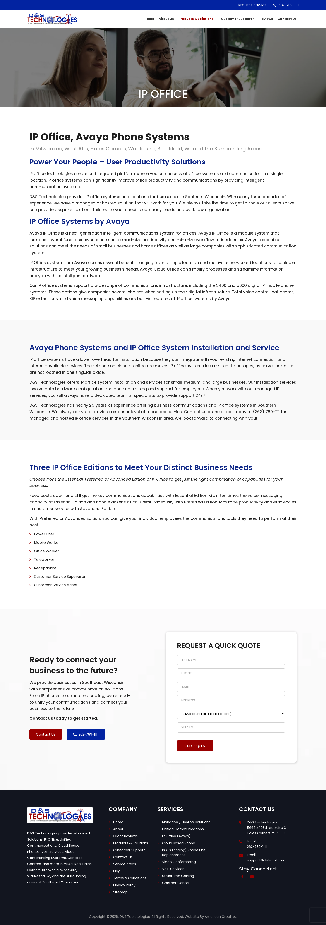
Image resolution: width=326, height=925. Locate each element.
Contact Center (175, 882)
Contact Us (123, 857)
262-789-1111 (286, 5)
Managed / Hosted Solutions (186, 822)
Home (118, 822)
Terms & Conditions (129, 878)
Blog (116, 871)
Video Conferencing (179, 861)
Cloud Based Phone (178, 843)
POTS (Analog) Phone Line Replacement (184, 852)
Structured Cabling (178, 875)
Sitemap (120, 892)
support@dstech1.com (266, 860)
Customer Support (129, 850)
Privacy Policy (124, 885)
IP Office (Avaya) (176, 836)
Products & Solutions (130, 843)
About (118, 829)
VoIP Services (173, 868)
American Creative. (221, 916)
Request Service (252, 5)
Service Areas (124, 864)
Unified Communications (183, 829)
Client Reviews (125, 836)
